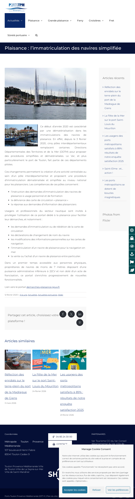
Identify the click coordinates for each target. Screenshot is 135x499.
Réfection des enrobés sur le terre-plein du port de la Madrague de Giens (18, 386)
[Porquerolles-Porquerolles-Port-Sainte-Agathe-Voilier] (45, 94)
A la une (23, 295)
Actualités (32, 295)
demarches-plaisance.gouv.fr (43, 286)
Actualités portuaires (47, 295)
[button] (36, 35)
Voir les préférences (118, 490)
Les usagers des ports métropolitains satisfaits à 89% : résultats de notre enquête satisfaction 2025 (72, 392)
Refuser (96, 490)
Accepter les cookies (75, 490)
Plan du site (51, 496)
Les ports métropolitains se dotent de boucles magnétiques (114, 189)
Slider (60, 295)
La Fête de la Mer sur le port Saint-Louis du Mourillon (45, 380)
